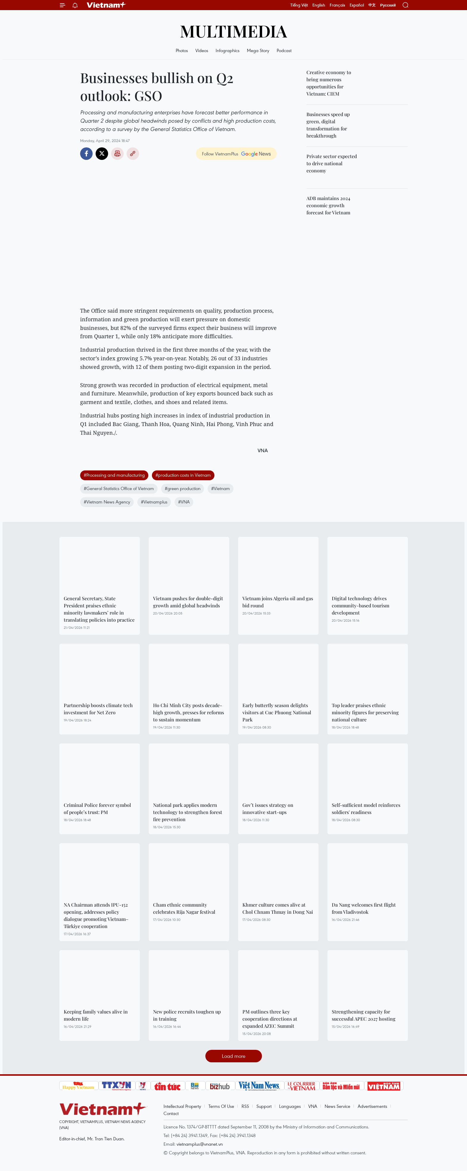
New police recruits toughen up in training (187, 1015)
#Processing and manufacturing (114, 475)
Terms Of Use (221, 1106)
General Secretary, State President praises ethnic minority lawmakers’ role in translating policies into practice (99, 609)
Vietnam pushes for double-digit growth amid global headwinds (188, 602)
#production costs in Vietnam (183, 475)
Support (264, 1106)
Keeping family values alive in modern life (96, 1015)
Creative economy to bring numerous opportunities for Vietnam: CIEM (328, 83)
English (318, 5)
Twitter (102, 153)
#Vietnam (220, 488)
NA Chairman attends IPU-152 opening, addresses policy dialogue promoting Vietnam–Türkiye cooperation (96, 915)
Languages (290, 1106)
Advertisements (372, 1106)
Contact (171, 1113)
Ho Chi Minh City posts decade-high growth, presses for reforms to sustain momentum (188, 712)
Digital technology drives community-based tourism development (360, 605)
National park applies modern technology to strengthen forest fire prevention (187, 812)
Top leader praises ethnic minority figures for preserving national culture (365, 712)
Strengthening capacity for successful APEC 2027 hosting (364, 1015)
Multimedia (233, 30)
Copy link (133, 153)
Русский (388, 5)
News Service (337, 1106)
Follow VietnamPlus (220, 154)
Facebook (86, 153)
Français (337, 5)
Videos (201, 50)
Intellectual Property (182, 1106)
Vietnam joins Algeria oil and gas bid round (277, 602)
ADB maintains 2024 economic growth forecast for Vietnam (328, 205)
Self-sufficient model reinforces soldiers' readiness (366, 808)
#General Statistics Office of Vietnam (119, 488)
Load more (233, 1056)
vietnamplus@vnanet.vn (200, 1144)
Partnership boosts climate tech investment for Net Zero (98, 708)
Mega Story (258, 50)
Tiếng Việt (299, 5)
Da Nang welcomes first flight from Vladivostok (364, 908)
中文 (372, 5)
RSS (245, 1106)
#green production (182, 488)
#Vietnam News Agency (107, 502)
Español (357, 5)
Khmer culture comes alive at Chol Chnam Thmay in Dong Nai (277, 908)
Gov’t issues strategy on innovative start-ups (267, 808)
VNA (312, 1106)
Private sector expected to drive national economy (331, 163)
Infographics (227, 50)
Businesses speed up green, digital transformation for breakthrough (328, 125)
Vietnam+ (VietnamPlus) (106, 5)
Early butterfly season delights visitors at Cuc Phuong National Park (276, 712)
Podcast (284, 50)
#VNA (184, 502)
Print (117, 153)
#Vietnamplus (154, 502)
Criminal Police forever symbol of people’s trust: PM (97, 808)
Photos (182, 50)
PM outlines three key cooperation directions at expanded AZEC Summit (269, 1018)
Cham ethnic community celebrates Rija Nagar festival (184, 908)
